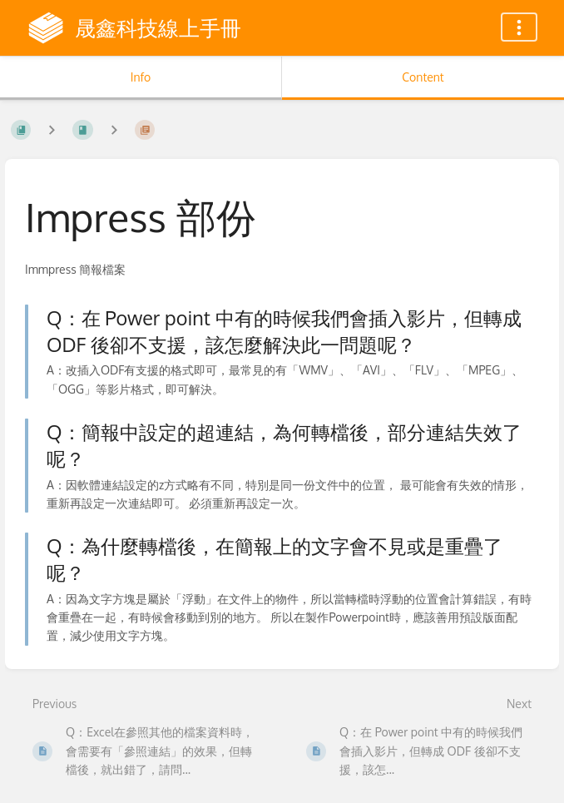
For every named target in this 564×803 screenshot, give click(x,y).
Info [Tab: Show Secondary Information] (141, 77)
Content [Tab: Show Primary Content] (422, 77)
